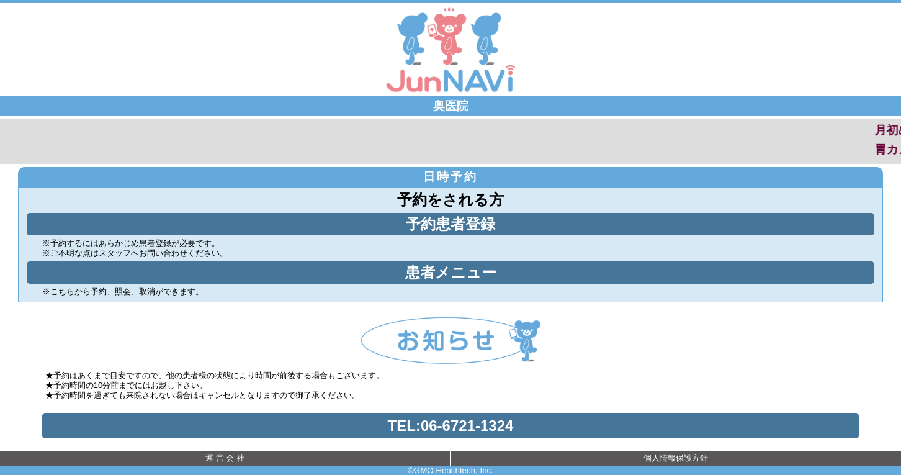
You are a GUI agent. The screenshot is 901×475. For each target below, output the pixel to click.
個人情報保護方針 (675, 458)
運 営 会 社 (224, 458)
